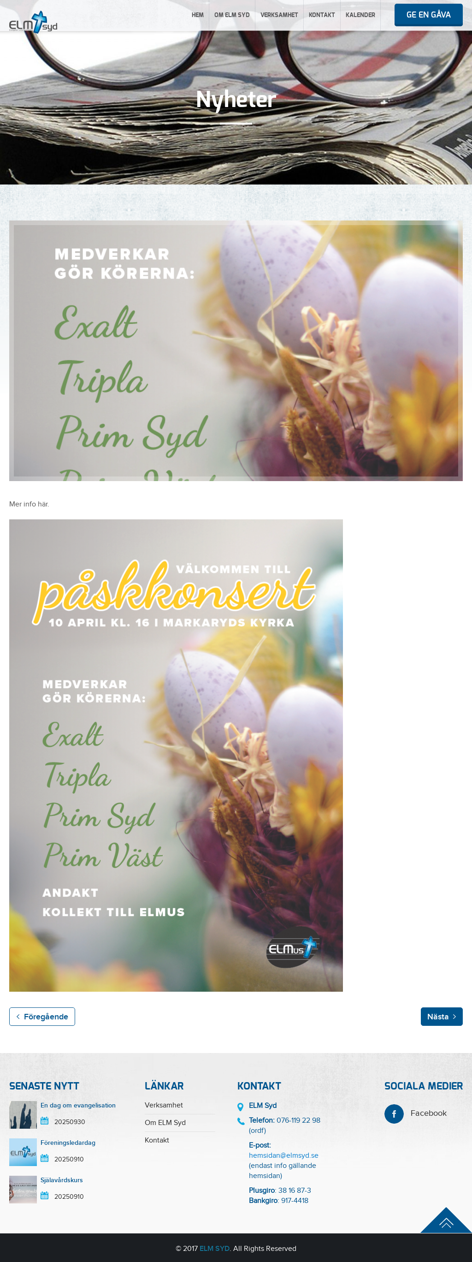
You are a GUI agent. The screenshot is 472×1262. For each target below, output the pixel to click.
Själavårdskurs (62, 1180)
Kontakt (322, 15)
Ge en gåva (429, 15)
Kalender (360, 15)
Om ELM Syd (232, 15)
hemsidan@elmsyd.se (284, 1155)
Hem (198, 15)
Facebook (415, 1113)
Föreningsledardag (68, 1143)
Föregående (46, 1017)
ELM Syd (215, 1248)
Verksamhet (279, 15)
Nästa (438, 1017)
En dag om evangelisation (78, 1105)
